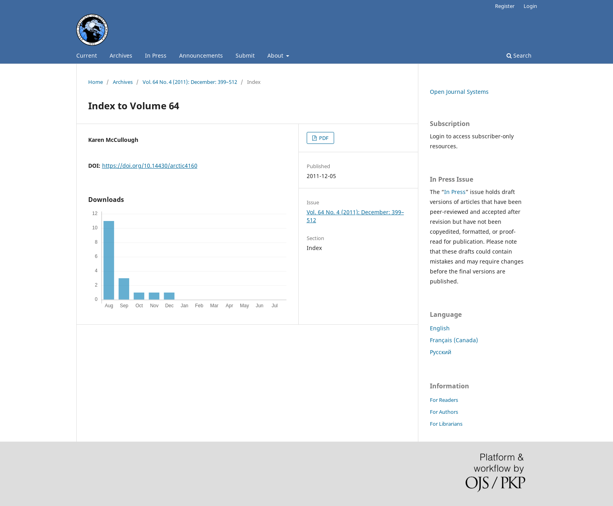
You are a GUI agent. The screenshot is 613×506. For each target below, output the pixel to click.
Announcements (201, 55)
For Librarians (446, 423)
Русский (440, 352)
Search (519, 55)
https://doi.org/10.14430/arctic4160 (149, 165)
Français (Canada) (454, 340)
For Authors (444, 411)
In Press (155, 55)
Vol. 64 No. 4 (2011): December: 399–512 (190, 81)
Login (530, 6)
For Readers (444, 399)
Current (86, 55)
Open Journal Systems (459, 91)
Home (95, 81)
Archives (121, 55)
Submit (245, 55)
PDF (323, 138)
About (276, 55)
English (440, 328)
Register (504, 6)
